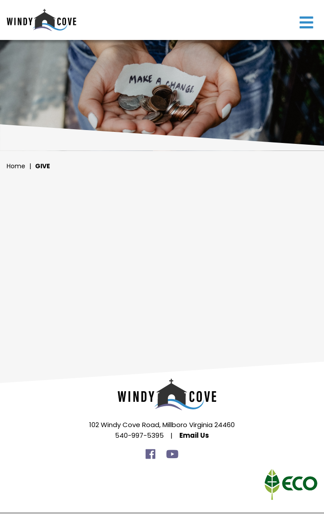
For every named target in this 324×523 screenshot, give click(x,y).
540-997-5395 (139, 435)
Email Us (194, 435)
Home (16, 166)
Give (42, 166)
